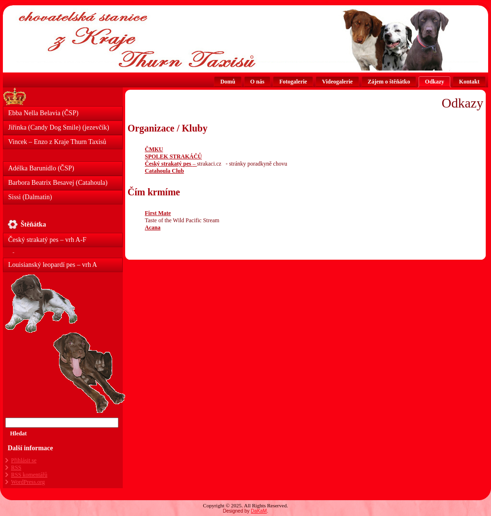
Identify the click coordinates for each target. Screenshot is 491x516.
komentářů (29, 474)
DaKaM (259, 511)
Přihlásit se (23, 460)
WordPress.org (28, 482)
